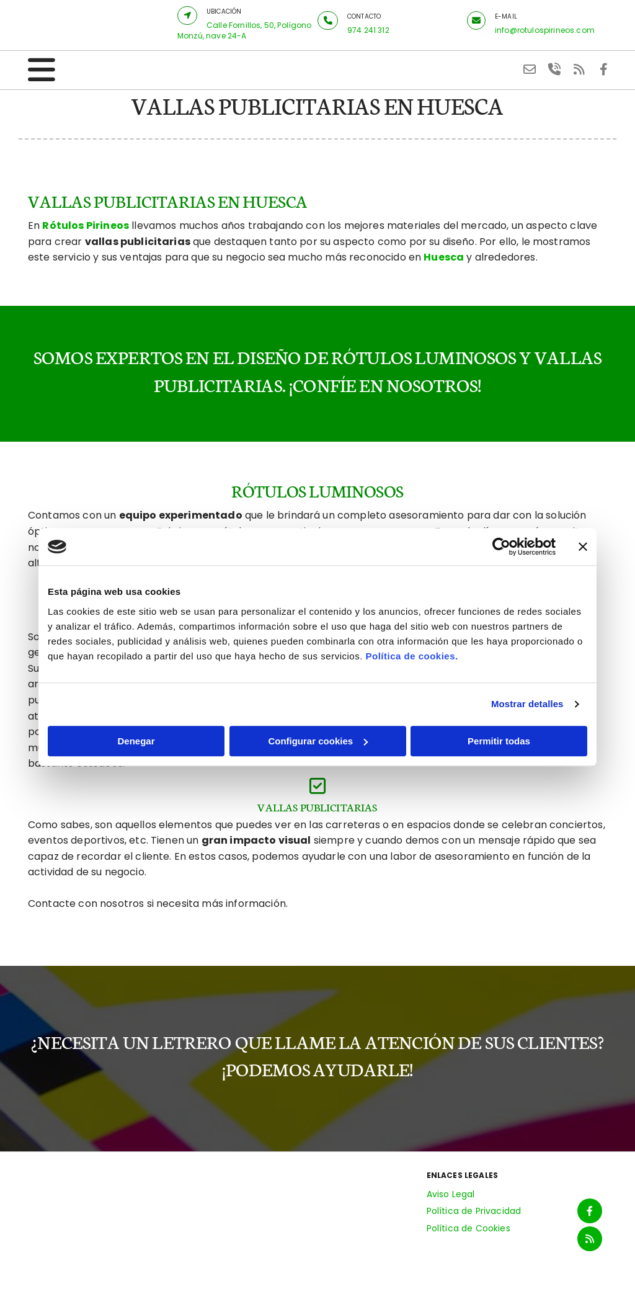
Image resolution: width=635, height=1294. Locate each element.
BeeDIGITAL (586, 1274)
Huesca (444, 257)
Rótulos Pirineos (85, 225)
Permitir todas (499, 741)
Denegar (135, 741)
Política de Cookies (468, 1228)
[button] (187, 15)
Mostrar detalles (527, 703)
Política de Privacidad (474, 1211)
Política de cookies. (411, 656)
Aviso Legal (451, 1194)
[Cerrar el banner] (583, 546)
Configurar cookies (318, 741)
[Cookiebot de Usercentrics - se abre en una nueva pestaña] (501, 546)
